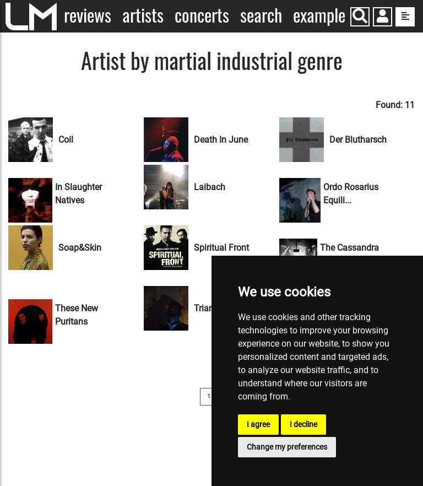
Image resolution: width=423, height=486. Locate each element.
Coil (65, 139)
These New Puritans (76, 315)
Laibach (209, 187)
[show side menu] (405, 16)
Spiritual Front (221, 247)
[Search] (360, 16)
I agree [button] (258, 424)
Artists (143, 15)
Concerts (202, 15)
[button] (382, 18)
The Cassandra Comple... (349, 254)
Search (261, 15)
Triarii (205, 308)
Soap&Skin (79, 247)
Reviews (87, 15)
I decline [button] (303, 424)
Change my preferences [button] (287, 446)
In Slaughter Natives (78, 194)
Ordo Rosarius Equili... (350, 194)
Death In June (221, 139)
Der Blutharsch (358, 139)
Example (319, 15)
